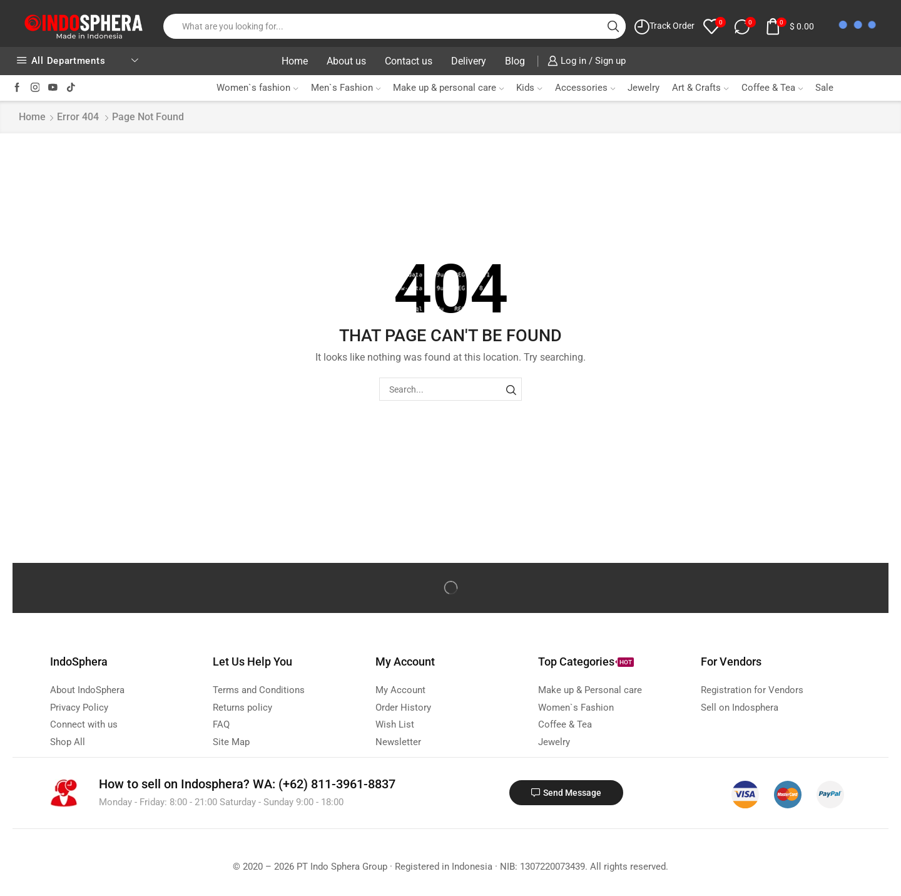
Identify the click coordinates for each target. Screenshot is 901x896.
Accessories (585, 87)
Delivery (468, 61)
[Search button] (613, 26)
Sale (824, 87)
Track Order (672, 26)
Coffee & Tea (772, 87)
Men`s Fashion (345, 87)
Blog (515, 61)
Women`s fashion (257, 87)
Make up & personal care (448, 87)
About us (346, 61)
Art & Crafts (700, 87)
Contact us (408, 61)
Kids (529, 87)
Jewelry (643, 87)
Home (295, 61)
